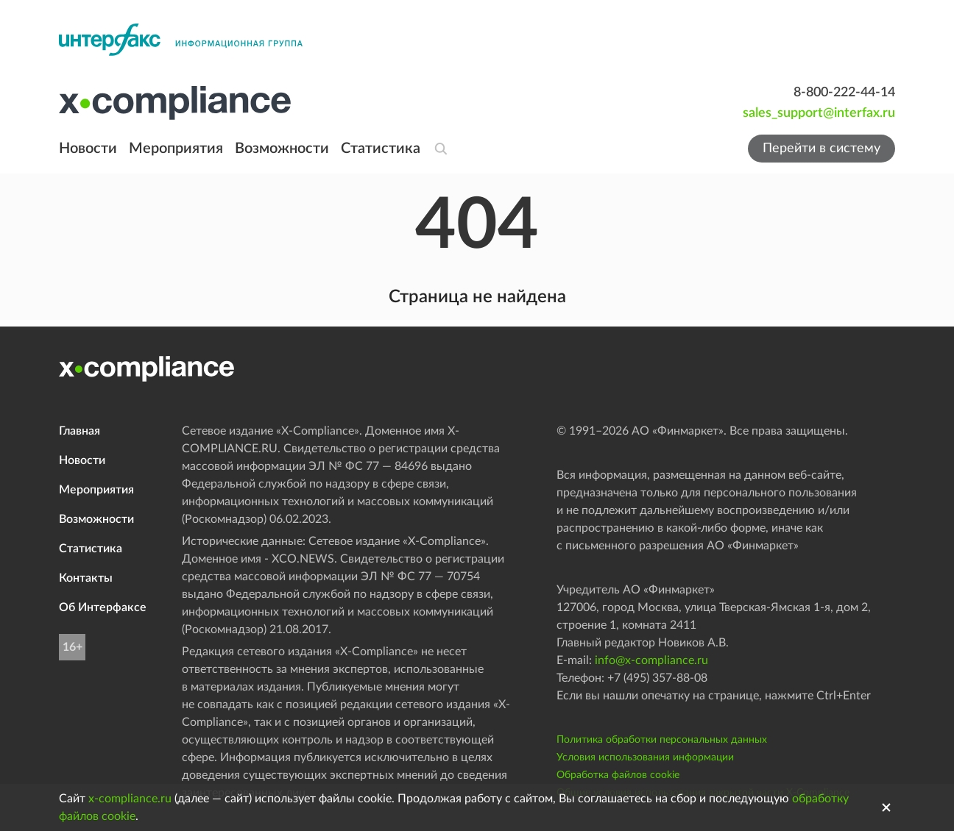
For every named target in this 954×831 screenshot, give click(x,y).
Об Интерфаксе (102, 607)
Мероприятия (176, 148)
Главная (79, 431)
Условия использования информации (645, 757)
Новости (88, 148)
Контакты (86, 578)
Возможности (282, 148)
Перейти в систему (821, 148)
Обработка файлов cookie (617, 775)
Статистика (380, 148)
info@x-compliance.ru (651, 660)
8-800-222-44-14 (844, 92)
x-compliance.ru (130, 799)
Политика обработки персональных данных (661, 740)
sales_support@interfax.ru (819, 113)
